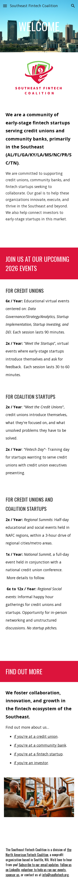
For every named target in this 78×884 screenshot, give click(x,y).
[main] (39, 26)
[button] (5, 5)
